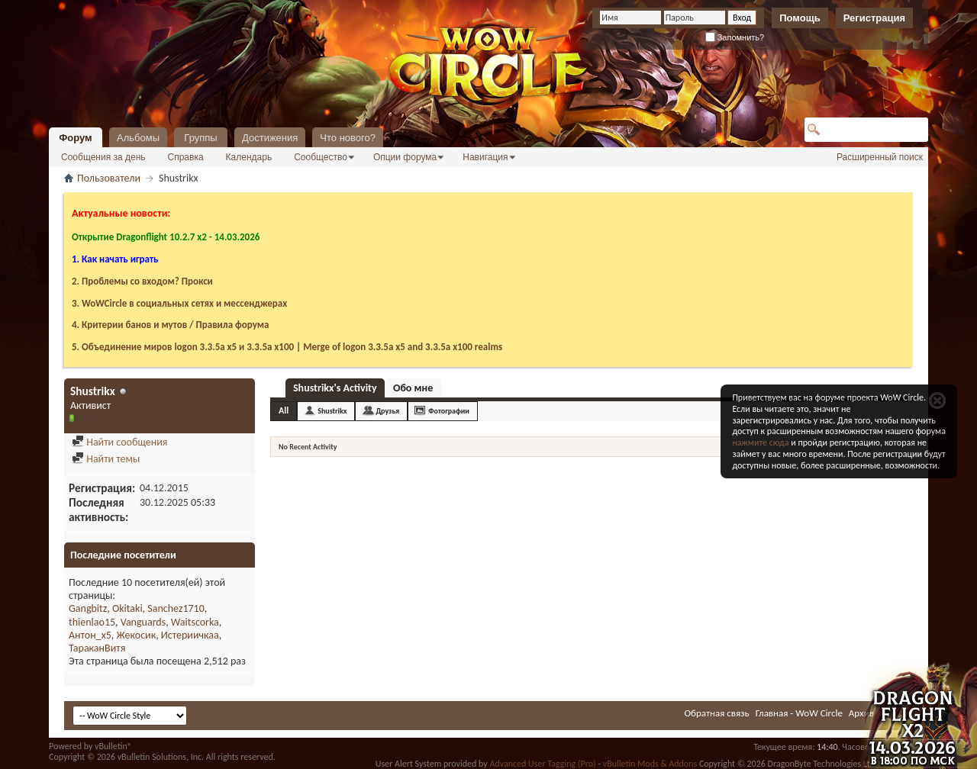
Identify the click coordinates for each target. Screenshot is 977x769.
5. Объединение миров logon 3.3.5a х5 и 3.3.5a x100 (183, 346)
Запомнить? (735, 37)
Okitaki (127, 608)
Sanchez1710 (176, 608)
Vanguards (143, 622)
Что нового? (348, 137)
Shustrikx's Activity (335, 387)
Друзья (387, 411)
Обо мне (413, 387)
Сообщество (320, 157)
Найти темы (106, 458)
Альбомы (138, 137)
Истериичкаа (190, 635)
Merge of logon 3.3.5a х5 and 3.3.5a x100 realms (402, 346)
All (284, 410)
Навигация (485, 157)
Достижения (270, 137)
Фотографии (448, 411)
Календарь (249, 157)
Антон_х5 (90, 635)
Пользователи (108, 178)
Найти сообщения (119, 442)
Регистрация (874, 18)
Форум (75, 137)
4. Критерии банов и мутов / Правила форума (170, 324)
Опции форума (405, 157)
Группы (200, 137)
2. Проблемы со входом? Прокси (142, 281)
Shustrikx (332, 411)
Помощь (799, 18)
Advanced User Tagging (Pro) (542, 763)
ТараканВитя (97, 648)
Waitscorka (195, 622)
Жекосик (136, 635)
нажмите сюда (760, 442)
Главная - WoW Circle (799, 713)
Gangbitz (88, 608)
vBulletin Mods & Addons (650, 763)
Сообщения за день (103, 157)
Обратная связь (716, 713)
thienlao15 (92, 622)
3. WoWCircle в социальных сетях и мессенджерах (179, 303)
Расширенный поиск (880, 157)
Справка (186, 157)
